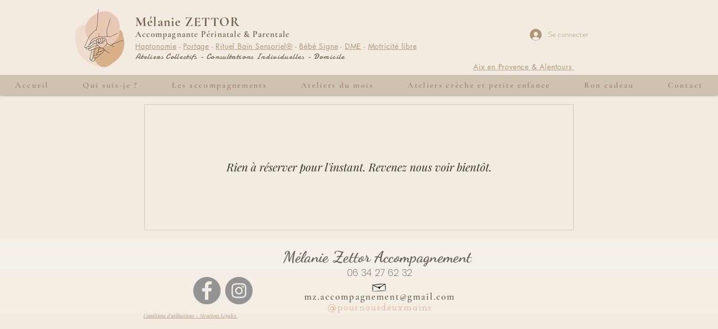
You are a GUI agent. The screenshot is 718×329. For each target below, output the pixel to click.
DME (353, 46)
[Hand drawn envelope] (379, 286)
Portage (196, 46)
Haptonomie (156, 46)
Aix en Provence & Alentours (523, 67)
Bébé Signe (318, 46)
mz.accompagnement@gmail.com (379, 296)
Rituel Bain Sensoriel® (254, 46)
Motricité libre (392, 46)
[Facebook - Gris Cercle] (207, 290)
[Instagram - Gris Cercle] (239, 290)
